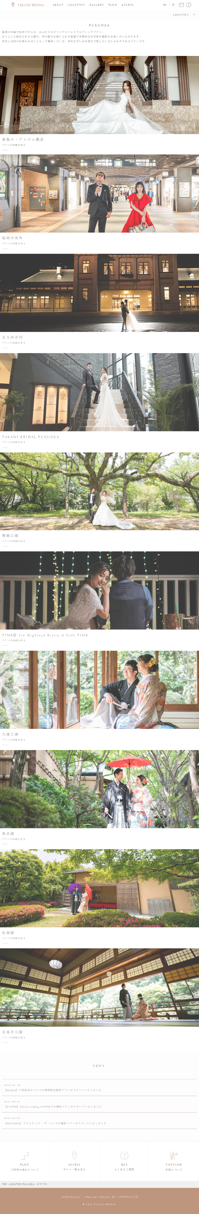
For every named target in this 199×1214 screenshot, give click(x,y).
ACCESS (128, 4)
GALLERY (96, 4)
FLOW (113, 4)
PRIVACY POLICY (98, 1197)
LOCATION (76, 4)
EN (165, 5)
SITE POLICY (71, 1197)
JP (173, 5)
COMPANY (126, 1196)
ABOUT (58, 4)
